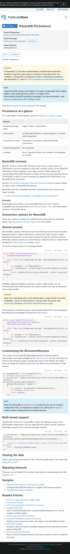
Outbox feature (19, 242)
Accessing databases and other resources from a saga (28, 303)
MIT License (46, 549)
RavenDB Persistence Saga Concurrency (24, 519)
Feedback (15, 54)
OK (63, 4)
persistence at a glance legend (49, 116)
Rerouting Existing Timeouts (18, 532)
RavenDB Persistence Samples (20, 490)
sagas (37, 242)
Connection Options (15, 503)
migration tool (7, 475)
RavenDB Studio (9, 462)
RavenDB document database (22, 106)
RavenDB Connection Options (25, 222)
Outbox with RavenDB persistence (21, 516)
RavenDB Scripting (14, 524)
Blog (51, 10)
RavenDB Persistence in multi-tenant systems (26, 485)
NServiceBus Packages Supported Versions (27, 183)
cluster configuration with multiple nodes (22, 99)
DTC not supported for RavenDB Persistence (44, 79)
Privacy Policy (38, 547)
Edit (5, 54)
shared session (42, 358)
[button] (35, 59)
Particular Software (48, 544)
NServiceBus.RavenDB (13, 41)
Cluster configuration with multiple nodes (23, 500)
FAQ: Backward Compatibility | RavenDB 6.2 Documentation (32, 196)
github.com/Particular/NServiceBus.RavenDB (21, 35)
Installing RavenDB (15, 508)
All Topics (9, 26)
